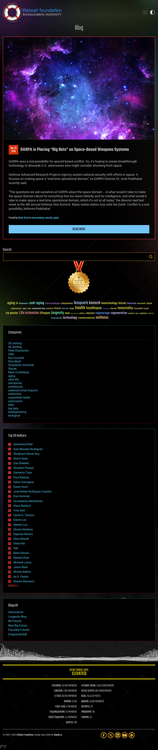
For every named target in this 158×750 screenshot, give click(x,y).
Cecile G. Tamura (23, 515)
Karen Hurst (23, 218)
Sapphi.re (58, 735)
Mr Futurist (15, 621)
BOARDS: (85, 701)
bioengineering (17, 412)
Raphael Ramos (23, 534)
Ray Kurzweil (16, 358)
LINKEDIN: (58, 691)
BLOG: (83, 696)
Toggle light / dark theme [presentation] (152, 12)
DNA (11, 354)
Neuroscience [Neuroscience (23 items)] (74, 314)
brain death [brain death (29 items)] (141, 304)
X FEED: (57, 696)
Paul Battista (21, 477)
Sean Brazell (21, 538)
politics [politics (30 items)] (82, 313)
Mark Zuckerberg (18, 372)
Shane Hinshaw (23, 529)
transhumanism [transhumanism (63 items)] (86, 318)
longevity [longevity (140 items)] (57, 313)
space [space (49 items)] (151, 313)
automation (15, 401)
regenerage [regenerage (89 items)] (102, 313)
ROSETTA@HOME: (57, 717)
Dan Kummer (21, 496)
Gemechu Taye (22, 472)
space (56, 218)
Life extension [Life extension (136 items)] (29, 313)
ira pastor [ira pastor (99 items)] (12, 313)
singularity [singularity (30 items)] (143, 313)
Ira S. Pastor (20, 576)
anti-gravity (15, 383)
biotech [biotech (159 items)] (94, 303)
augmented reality (19, 397)
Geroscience (15, 612)
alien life (13, 379)
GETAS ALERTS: (88, 691)
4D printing (15, 347)
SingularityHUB (17, 634)
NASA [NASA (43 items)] (67, 313)
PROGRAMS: (86, 712)
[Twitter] (110, 735)
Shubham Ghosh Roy (26, 453)
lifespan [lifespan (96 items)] (45, 313)
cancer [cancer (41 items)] (149, 303)
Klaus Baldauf (22, 505)
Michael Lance (22, 562)
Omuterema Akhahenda (27, 501)
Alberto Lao (20, 524)
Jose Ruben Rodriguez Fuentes (32, 491)
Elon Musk (14, 361)
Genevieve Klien (23, 444)
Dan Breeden (21, 463)
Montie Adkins (22, 571)
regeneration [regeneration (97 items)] (119, 313)
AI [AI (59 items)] (17, 303)
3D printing (15, 343)
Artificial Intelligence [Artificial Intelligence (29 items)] (53, 304)
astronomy (14, 394)
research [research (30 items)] (131, 313)
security (48, 218)
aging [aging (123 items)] (11, 303)
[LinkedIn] (117, 735)
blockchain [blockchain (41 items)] (131, 303)
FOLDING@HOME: (57, 712)
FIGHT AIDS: (60, 706)
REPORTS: (85, 706)
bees (11, 404)
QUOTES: (69, 722)
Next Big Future (17, 625)
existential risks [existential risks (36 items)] (38, 308)
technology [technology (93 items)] (70, 318)
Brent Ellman (21, 553)
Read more (79, 229)
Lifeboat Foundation (24, 735)
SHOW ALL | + (13, 586)
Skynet (12, 368)
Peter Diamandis (18, 350)
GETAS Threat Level (79, 672)
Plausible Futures (18, 629)
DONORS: (68, 701)
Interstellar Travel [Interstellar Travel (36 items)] (141, 308)
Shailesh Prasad (23, 468)
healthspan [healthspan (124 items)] (94, 308)
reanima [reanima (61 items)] (90, 313)
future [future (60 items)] (57, 308)
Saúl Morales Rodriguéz (28, 449)
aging (11, 376)
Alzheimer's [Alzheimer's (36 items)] (24, 303)
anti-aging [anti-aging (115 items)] (37, 303)
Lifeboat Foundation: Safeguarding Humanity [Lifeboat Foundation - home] (70, 12)
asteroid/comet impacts (23, 390)
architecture (15, 386)
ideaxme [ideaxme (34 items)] (113, 309)
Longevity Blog (17, 616)
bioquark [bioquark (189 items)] (81, 302)
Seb (15, 548)
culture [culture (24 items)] (24, 309)
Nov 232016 (13, 150)
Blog (79, 28)
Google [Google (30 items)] (71, 309)
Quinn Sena (20, 458)
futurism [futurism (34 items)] (65, 309)
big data (13, 408)
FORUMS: (85, 717)
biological (14, 415)
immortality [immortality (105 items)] (125, 308)
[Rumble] (131, 735)
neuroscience (38, 218)
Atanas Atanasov (23, 581)
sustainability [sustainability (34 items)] (56, 318)
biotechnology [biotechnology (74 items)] (109, 303)
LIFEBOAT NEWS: (88, 685)
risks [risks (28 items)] (136, 313)
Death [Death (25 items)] (29, 309)
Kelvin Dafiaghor (23, 482)
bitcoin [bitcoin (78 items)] (122, 303)
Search (151, 256)
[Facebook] (103, 735)
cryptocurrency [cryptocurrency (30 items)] (16, 309)
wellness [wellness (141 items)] (102, 317)
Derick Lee (19, 519)
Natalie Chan (21, 557)
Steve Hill (19, 543)
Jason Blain (20, 567)
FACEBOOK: (57, 685)
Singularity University (21, 365)
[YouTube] (124, 735)
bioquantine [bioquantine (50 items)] (67, 303)
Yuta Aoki (19, 510)
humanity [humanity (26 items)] (106, 309)
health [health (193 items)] (80, 308)
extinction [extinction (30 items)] (49, 309)
